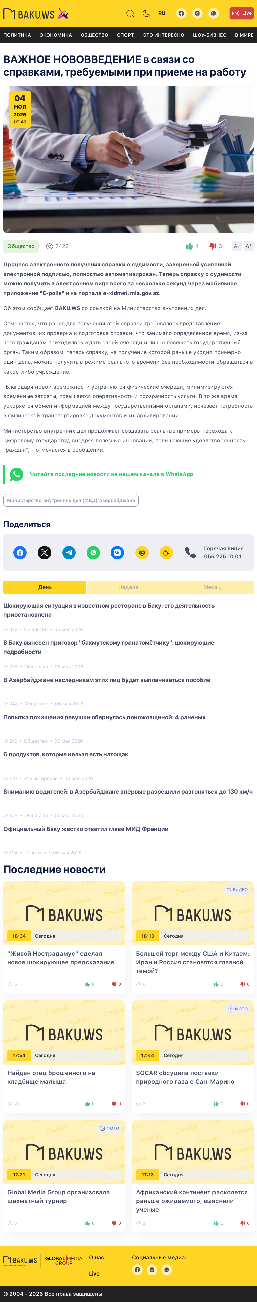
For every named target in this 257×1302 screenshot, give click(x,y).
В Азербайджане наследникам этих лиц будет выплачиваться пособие (106, 679)
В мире (244, 35)
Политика (17, 35)
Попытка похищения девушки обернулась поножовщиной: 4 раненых (104, 717)
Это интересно (163, 35)
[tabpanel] (128, 728)
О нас (96, 1257)
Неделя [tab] (128, 587)
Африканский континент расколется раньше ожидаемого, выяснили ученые (192, 1201)
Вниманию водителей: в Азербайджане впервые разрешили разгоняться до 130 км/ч (128, 791)
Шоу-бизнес (209, 35)
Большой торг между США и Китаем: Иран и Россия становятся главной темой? (193, 962)
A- (237, 246)
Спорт (125, 35)
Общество (94, 35)
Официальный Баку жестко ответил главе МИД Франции (86, 828)
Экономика (56, 35)
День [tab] (45, 587)
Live (242, 13)
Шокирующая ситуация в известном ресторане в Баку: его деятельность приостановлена (109, 610)
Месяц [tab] (212, 587)
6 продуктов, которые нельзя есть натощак (65, 754)
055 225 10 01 (222, 556)
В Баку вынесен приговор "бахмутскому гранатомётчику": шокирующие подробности (109, 647)
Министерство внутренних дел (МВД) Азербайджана (71, 500)
